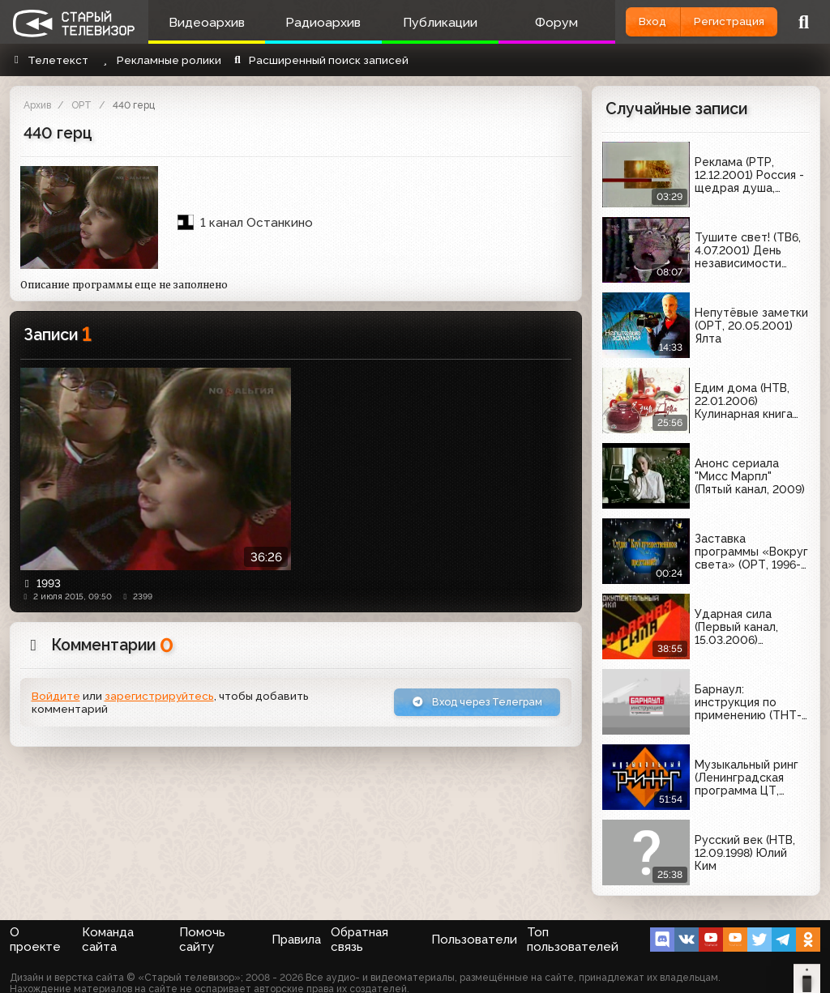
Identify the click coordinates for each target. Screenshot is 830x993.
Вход (634, 21)
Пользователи (474, 939)
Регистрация (722, 21)
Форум (535, 22)
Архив (37, 105)
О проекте (35, 939)
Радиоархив (314, 22)
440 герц (134, 105)
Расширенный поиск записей (320, 59)
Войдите (56, 696)
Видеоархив (203, 22)
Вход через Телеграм (470, 703)
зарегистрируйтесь (159, 696)
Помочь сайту (202, 939)
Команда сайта (108, 939)
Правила (296, 939)
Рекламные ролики (159, 59)
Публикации (424, 22)
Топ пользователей (572, 939)
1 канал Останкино (245, 222)
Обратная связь (359, 939)
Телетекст (49, 59)
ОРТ (81, 105)
